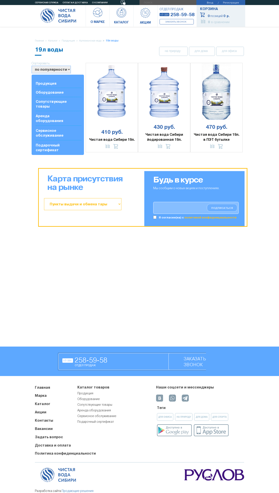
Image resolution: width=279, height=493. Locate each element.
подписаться (222, 208)
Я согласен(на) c (197, 217)
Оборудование (50, 92)
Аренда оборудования (49, 118)
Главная (39, 41)
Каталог (53, 41)
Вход (210, 2)
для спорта (220, 417)
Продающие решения (78, 491)
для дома (202, 51)
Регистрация (231, 2)
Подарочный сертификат (48, 147)
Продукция (68, 41)
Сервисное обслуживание (49, 133)
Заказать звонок (175, 21)
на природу (173, 51)
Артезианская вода (90, 41)
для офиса (230, 51)
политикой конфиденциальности (210, 217)
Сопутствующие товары (51, 104)
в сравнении (219, 22)
